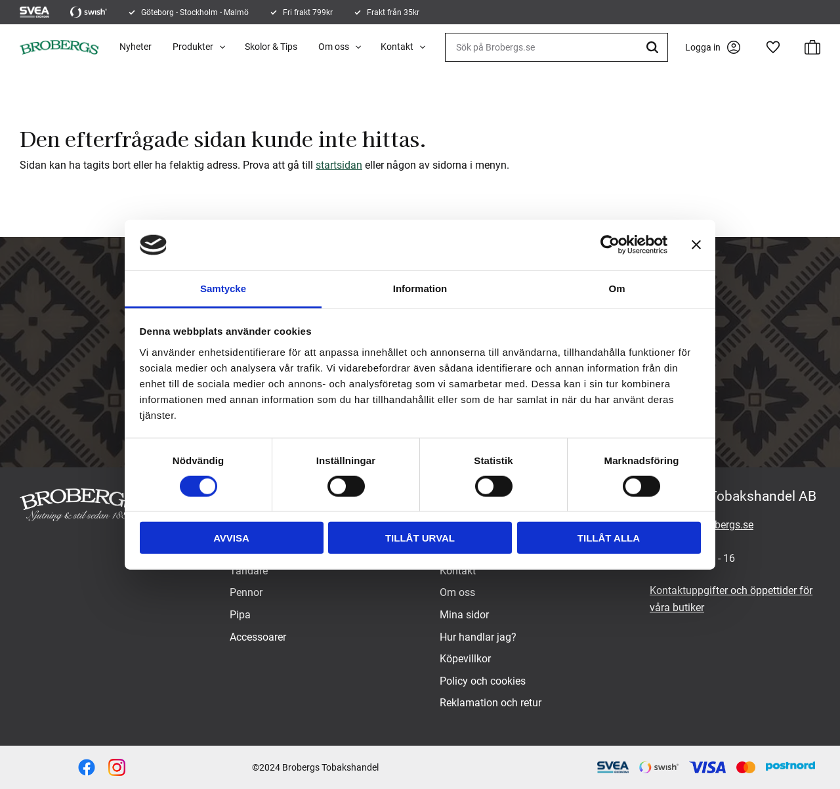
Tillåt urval (420, 538)
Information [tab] (420, 288)
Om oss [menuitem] (333, 46)
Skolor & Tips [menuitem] (271, 46)
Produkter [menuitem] (193, 46)
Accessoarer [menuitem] (258, 637)
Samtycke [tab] (223, 288)
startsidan (339, 165)
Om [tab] (616, 288)
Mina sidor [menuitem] (464, 614)
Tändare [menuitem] (249, 571)
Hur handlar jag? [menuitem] (478, 637)
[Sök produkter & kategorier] (556, 47)
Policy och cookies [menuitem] (483, 681)
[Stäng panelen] (696, 244)
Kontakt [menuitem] (397, 46)
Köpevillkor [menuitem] (465, 658)
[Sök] (654, 47)
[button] (773, 47)
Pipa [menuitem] (240, 614)
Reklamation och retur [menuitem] (490, 702)
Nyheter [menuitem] (135, 46)
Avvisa (231, 538)
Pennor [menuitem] (246, 592)
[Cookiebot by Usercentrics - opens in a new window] (610, 245)
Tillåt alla (609, 538)
